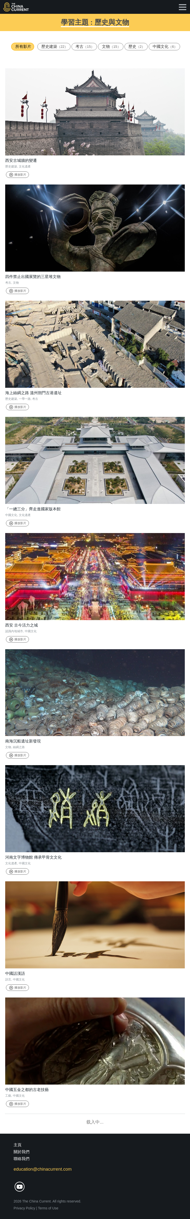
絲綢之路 (19, 747)
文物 (111, 46)
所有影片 (23, 46)
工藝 (8, 1095)
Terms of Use (48, 1208)
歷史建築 (54, 46)
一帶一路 (25, 399)
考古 (84, 46)
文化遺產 (25, 166)
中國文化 (165, 46)
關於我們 (21, 1152)
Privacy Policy (24, 1208)
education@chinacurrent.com (42, 1169)
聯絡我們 (21, 1159)
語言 (8, 979)
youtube (19, 1187)
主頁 (18, 1145)
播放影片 (17, 174)
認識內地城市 (14, 631)
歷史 (136, 46)
